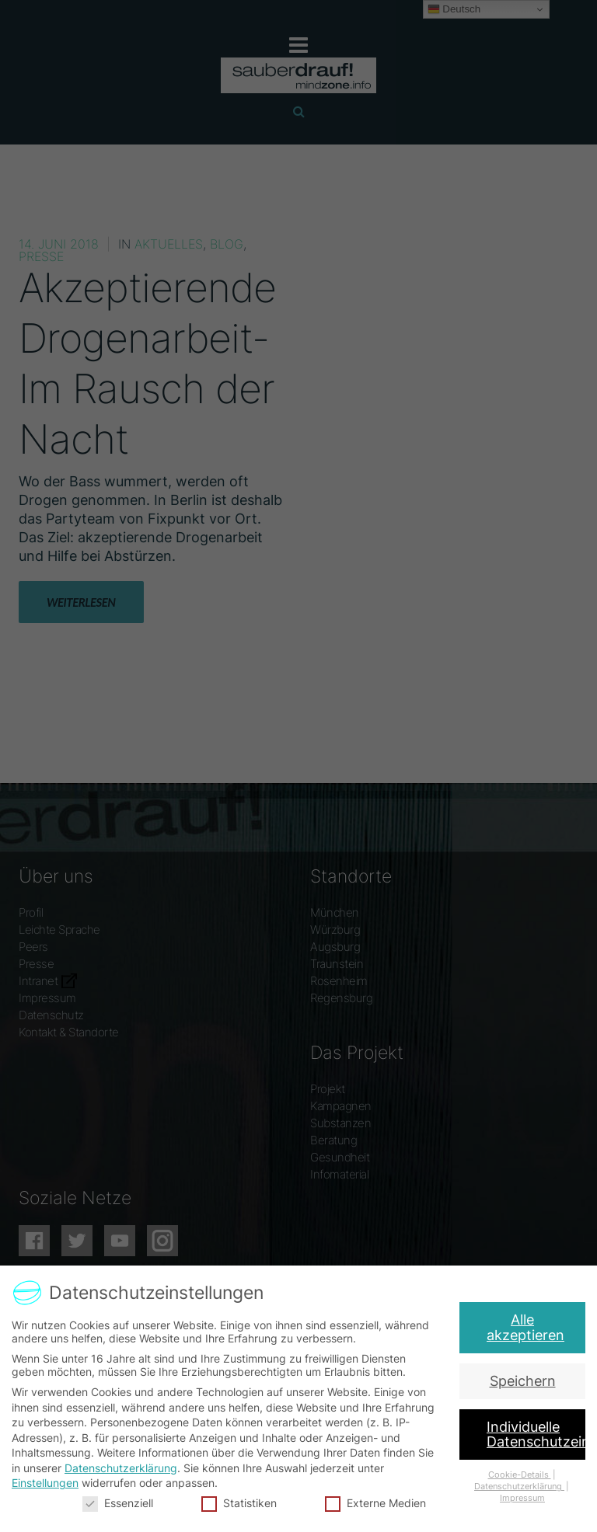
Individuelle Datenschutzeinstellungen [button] (534, 1433)
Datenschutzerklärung (124, 1466)
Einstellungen (50, 1481)
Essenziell (122, 1499)
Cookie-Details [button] (515, 1473)
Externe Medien (373, 1499)
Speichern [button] (523, 1380)
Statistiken (241, 1499)
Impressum (516, 1494)
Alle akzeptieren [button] (530, 1326)
